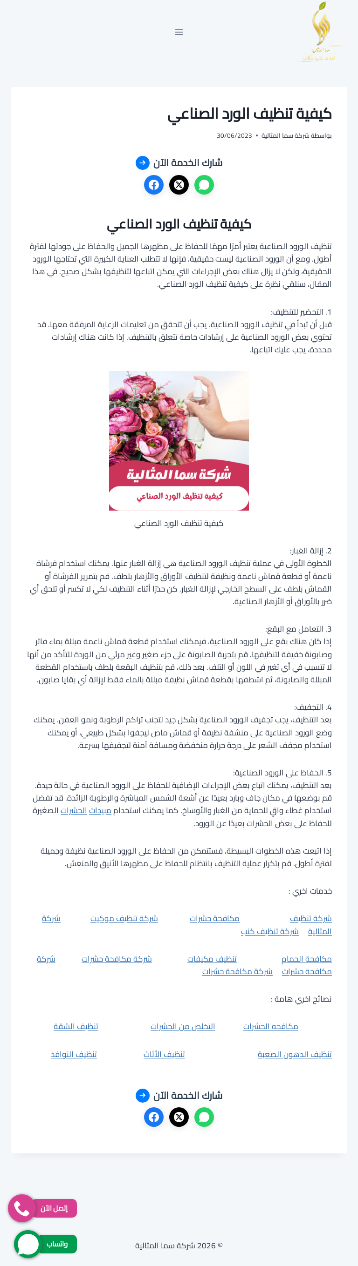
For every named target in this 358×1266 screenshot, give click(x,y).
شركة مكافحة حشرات (117, 958)
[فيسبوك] (154, 185)
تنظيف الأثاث (164, 1054)
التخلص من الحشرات (183, 1026)
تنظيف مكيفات (212, 958)
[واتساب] (204, 185)
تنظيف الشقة (76, 1026)
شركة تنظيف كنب (270, 931)
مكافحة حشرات (215, 918)
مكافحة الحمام (307, 958)
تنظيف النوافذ (74, 1054)
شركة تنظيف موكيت (124, 918)
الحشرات (74, 810)
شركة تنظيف (311, 918)
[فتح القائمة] (179, 32)
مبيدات (100, 810)
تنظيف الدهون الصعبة (295, 1054)
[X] (179, 185)
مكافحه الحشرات (270, 1026)
